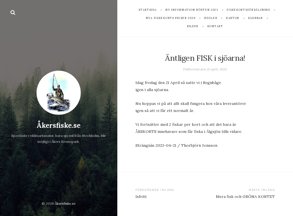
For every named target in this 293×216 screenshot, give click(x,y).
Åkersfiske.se (58, 125)
